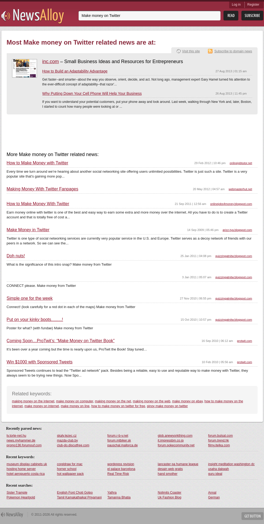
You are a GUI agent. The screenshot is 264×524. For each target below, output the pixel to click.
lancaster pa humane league (178, 464)
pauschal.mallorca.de (122, 445)
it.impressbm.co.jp (171, 440)
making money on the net (113, 401)
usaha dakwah (218, 469)
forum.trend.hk (218, 440)
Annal (212, 492)
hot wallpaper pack (70, 474)
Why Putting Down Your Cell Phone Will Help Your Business (92, 93)
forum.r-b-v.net (117, 436)
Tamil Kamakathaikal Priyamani (79, 497)
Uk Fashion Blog (169, 497)
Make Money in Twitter (28, 230)
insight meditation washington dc (231, 464)
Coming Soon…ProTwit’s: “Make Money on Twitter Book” (61, 341)
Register (253, 4)
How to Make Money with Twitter (37, 163)
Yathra (112, 492)
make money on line (75, 406)
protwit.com (244, 340)
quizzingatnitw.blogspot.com (233, 256)
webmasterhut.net (240, 189)
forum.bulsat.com (220, 436)
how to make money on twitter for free (118, 406)
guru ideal (215, 474)
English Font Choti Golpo (75, 492)
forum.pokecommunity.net (176, 445)
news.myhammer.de (21, 440)
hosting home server (21, 469)
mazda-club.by (67, 440)
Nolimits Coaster (169, 492)
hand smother (167, 474)
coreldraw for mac (70, 464)
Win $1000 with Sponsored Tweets (40, 362)
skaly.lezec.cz (67, 436)
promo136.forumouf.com (24, 445)
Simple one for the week (30, 298)
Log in (236, 4)
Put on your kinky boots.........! (35, 319)
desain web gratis (170, 469)
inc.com (50, 61)
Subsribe (252, 16)
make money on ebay (187, 401)
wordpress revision (120, 464)
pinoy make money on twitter (167, 406)
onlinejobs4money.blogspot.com (231, 203)
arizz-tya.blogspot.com (237, 230)
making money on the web (151, 401)
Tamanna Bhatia (119, 497)
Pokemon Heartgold (21, 497)
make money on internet (41, 406)
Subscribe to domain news (233, 51)
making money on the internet (33, 401)
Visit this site (191, 51)
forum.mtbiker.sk (119, 440)
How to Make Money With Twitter (38, 204)
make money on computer (74, 401)
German (214, 497)
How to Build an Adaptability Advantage (75, 71)
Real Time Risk (118, 474)
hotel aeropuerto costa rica (26, 474)
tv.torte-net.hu (16, 436)
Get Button (252, 516)
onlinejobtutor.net (241, 163)
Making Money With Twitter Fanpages (42, 189)
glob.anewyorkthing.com (175, 436)
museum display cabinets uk (27, 464)
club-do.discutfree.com (73, 445)
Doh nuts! (16, 256)
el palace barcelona (121, 469)
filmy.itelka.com (219, 445)
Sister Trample (17, 492)
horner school (67, 469)
